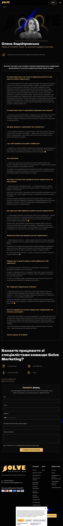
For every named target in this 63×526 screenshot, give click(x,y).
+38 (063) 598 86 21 (9, 480)
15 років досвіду (12, 366)
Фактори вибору (36, 502)
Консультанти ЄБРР (12, 372)
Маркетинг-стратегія (37, 472)
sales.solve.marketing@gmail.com (13, 482)
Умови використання (56, 487)
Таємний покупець (37, 505)
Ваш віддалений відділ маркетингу (13, 475)
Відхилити (28, 520)
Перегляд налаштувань (39, 520)
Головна (34, 470)
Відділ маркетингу (37, 475)
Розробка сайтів (36, 499)
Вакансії (53, 472)
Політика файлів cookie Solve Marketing (22, 524)
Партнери (54, 470)
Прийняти (20, 520)
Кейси (34, 372)
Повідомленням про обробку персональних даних (28, 451)
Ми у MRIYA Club (37, 366)
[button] (45, 508)
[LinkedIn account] (47, 510)
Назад (4, 7)
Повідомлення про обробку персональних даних (35, 524)
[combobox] (6, 423)
